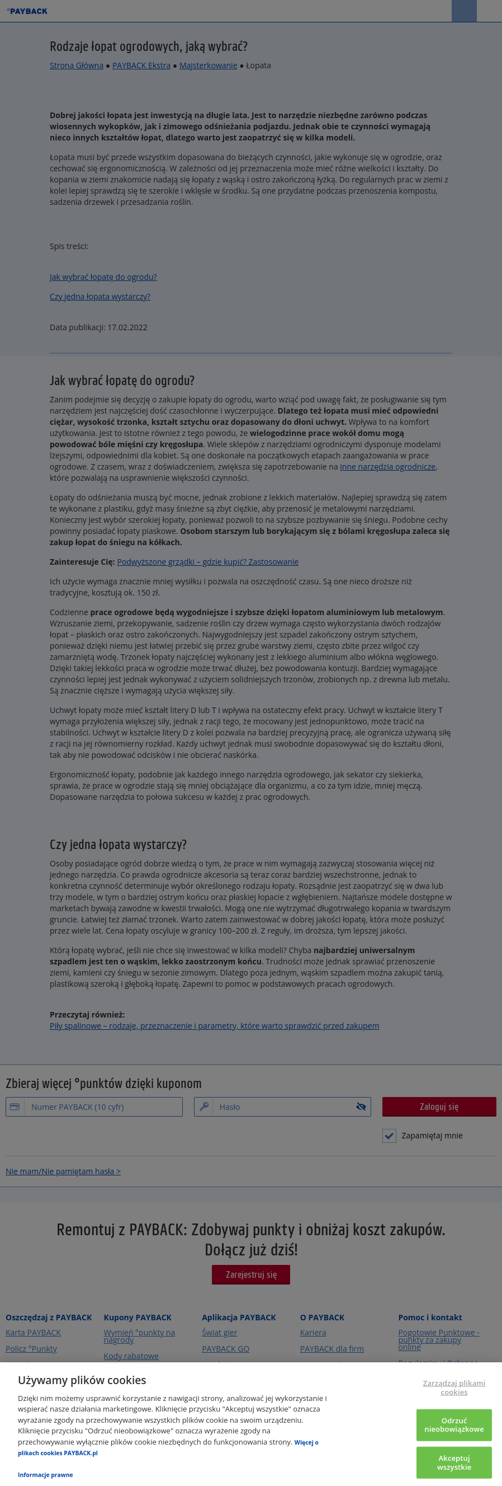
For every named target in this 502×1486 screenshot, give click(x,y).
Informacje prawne (45, 1475)
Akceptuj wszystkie (454, 1462)
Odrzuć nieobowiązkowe (454, 1424)
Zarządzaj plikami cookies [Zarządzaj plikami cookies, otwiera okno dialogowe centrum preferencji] (454, 1387)
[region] (251, 1424)
